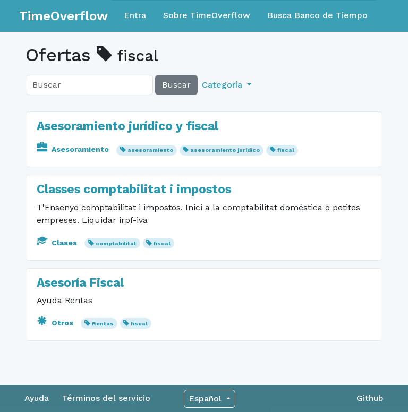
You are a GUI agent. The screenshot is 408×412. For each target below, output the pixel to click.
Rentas (103, 323)
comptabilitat (116, 243)
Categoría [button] (223, 85)
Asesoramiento (74, 149)
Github (370, 398)
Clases (58, 242)
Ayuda (36, 398)
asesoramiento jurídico (225, 150)
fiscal (285, 150)
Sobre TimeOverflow (206, 15)
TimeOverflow (63, 15)
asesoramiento (150, 150)
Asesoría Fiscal (80, 283)
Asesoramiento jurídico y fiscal (127, 126)
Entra (135, 15)
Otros (56, 323)
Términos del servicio (106, 398)
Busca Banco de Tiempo (317, 15)
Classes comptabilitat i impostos (134, 189)
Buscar (176, 85)
